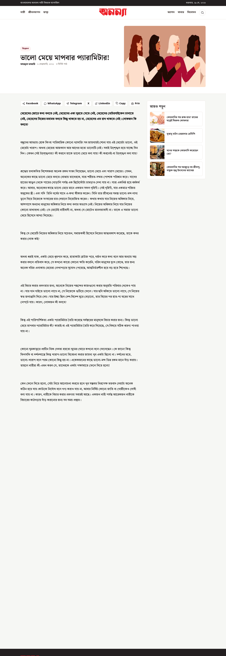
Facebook (30, 103)
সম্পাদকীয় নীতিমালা (134, 591)
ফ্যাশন (171, 12)
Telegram (74, 103)
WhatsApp (52, 103)
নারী (22, 12)
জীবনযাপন (34, 12)
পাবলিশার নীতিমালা (134, 603)
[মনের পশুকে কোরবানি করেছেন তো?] (176, 152)
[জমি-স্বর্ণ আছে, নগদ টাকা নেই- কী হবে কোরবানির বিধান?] (113, 504)
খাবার (181, 12)
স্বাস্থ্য (45, 12)
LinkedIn (102, 103)
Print (136, 103)
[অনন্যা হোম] (113, 12)
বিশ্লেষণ (25, 48)
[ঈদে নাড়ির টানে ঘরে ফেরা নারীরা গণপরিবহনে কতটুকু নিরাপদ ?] (176, 504)
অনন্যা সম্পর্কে (131, 580)
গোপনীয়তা (129, 608)
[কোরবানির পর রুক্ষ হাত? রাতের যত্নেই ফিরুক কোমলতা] (176, 119)
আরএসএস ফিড (132, 614)
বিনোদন (191, 12)
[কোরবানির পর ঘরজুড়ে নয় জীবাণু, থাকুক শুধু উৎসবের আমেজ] (176, 169)
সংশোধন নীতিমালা (133, 597)
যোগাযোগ (129, 586)
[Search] (202, 12)
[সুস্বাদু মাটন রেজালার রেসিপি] (176, 135)
